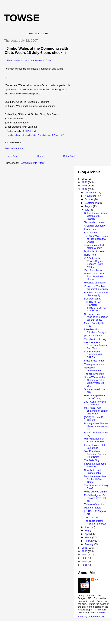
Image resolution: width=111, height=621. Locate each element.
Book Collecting (92, 298)
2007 (85, 189)
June (88, 527)
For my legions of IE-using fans (95, 446)
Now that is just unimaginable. (93, 471)
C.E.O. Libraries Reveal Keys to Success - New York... (93, 262)
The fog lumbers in (94, 373)
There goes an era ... (95, 364)
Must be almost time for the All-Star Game (95, 479)
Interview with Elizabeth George (95, 331)
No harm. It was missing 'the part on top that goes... (96, 317)
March (88, 537)
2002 (85, 561)
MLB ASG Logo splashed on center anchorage (96, 411)
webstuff (60, 135)
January (89, 544)
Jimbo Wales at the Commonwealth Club (29, 60)
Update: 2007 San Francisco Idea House (94, 276)
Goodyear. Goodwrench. (92, 369)
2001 (85, 565)
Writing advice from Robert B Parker (94, 440)
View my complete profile (91, 616)
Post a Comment (14, 148)
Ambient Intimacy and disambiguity (96, 294)
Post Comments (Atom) (32, 163)
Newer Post (11, 156)
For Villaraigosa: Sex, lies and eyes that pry (95, 498)
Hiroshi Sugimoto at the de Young (94, 397)
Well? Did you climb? (95, 491)
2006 (85, 547)
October (89, 199)
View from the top (93, 270)
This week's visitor (94, 504)
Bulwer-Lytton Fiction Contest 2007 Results (95, 216)
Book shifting (91, 232)
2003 (85, 558)
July (87, 209)
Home (40, 156)
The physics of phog (95, 339)
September (91, 202)
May (87, 530)
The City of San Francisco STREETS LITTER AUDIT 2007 (95, 306)
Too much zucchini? (95, 222)
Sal (96, 579)
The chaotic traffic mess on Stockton (95, 522)
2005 (85, 551)
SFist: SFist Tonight (94, 360)
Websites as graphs (95, 282)
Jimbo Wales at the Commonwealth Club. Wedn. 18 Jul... (94, 381)
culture (17, 135)
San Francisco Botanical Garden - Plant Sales (95, 454)
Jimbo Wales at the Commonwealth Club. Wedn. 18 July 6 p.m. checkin (36, 50)
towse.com (103, 612)
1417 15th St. (91, 517)
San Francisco (40, 135)
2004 (85, 554)
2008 (85, 185)
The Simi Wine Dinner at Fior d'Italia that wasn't (96, 239)
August (89, 206)
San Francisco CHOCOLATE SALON (93, 354)
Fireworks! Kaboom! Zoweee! (95, 465)
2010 (85, 178)
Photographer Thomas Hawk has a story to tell (96, 426)
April (87, 534)
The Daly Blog (92, 460)
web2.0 (51, 135)
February (90, 540)
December (91, 192)
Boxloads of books (94, 251)
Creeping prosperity (94, 225)
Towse (22, 17)
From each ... (91, 229)
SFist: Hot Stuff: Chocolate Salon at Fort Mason (96, 345)
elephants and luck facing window (94, 246)
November (91, 195)
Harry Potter (90, 254)
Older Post (69, 156)
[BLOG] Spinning (93, 335)
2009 (85, 182)
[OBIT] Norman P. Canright (93, 418)
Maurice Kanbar (92, 507)
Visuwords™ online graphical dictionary (96, 287)
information (27, 135)
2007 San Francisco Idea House (95, 403)
